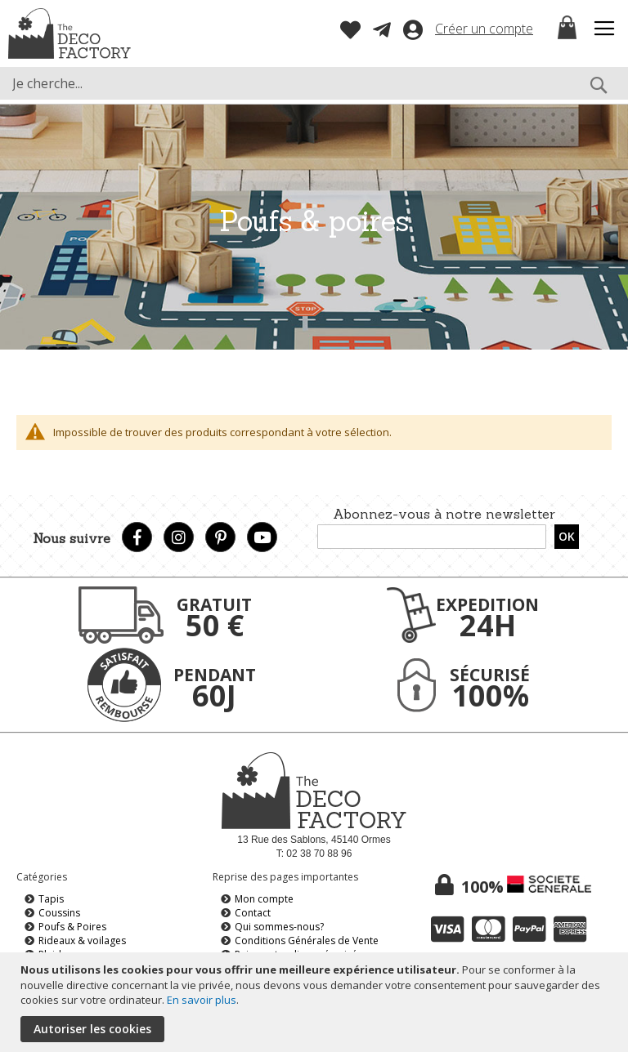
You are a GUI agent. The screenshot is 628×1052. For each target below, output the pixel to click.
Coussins (59, 913)
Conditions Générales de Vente (307, 940)
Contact (253, 913)
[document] (316, 1002)
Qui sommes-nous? (279, 927)
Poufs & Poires (72, 927)
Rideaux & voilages (82, 940)
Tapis (51, 899)
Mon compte (264, 899)
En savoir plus (201, 999)
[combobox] (314, 83)
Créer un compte (484, 29)
